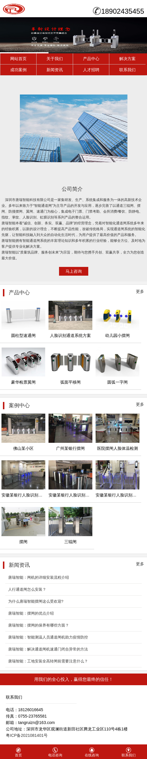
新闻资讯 (54, 69)
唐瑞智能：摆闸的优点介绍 (31, 613)
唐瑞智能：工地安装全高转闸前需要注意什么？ (48, 661)
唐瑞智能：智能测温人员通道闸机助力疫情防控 (48, 637)
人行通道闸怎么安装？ (27, 589)
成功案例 (18, 69)
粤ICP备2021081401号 (27, 735)
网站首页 (18, 58)
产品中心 (91, 58)
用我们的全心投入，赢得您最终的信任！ (73, 679)
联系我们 (127, 69)
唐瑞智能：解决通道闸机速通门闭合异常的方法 (48, 649)
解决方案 (127, 58)
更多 (140, 291)
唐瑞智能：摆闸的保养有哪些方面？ (38, 625)
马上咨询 (73, 271)
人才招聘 (91, 69)
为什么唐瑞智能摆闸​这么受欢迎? (35, 601)
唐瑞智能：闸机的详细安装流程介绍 (38, 577)
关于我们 (54, 58)
